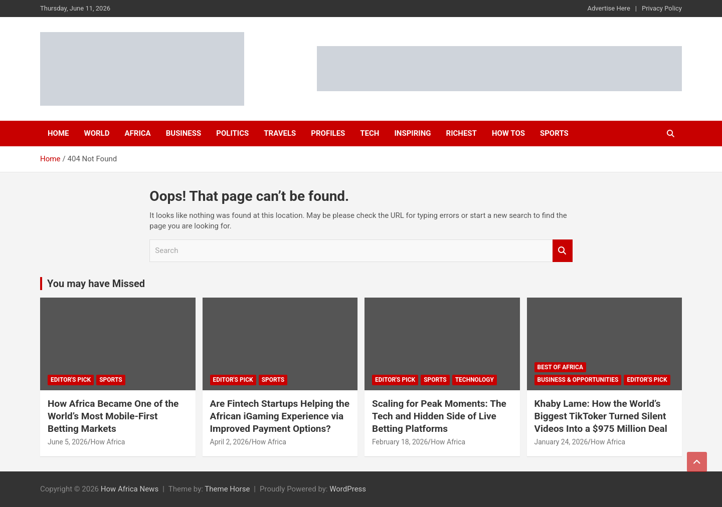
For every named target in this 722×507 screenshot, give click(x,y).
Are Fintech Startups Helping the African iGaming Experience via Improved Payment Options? (280, 416)
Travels (280, 133)
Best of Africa (560, 367)
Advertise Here (609, 8)
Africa (137, 133)
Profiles (328, 133)
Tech (369, 133)
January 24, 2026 (561, 442)
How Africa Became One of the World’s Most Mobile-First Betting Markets (113, 416)
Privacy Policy (662, 8)
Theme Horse (227, 488)
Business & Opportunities (578, 379)
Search (563, 250)
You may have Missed (96, 284)
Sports (554, 133)
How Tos (508, 133)
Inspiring (412, 133)
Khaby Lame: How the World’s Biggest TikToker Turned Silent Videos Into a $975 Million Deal (600, 416)
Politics (232, 133)
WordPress (347, 488)
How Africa (107, 442)
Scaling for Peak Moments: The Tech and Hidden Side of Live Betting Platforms (439, 416)
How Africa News (129, 488)
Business (184, 133)
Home (58, 133)
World (97, 133)
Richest (461, 133)
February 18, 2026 (400, 442)
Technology (474, 379)
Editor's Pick (71, 379)
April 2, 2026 (229, 442)
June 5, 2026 (68, 442)
